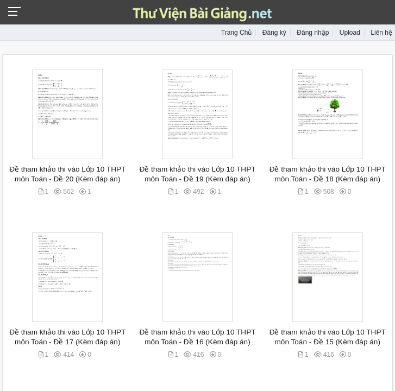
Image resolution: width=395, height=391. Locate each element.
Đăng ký (274, 32)
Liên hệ (381, 32)
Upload (350, 32)
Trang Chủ (236, 32)
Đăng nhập (313, 32)
